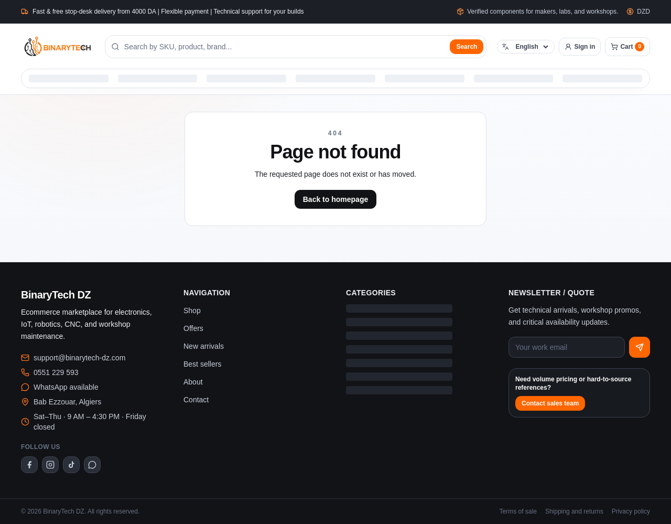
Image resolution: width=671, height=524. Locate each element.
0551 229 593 (56, 372)
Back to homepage (335, 199)
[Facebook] (29, 464)
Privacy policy (631, 511)
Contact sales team (550, 403)
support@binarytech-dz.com (79, 358)
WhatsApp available (66, 387)
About (193, 382)
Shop (192, 310)
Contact (196, 399)
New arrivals (203, 346)
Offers (193, 328)
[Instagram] (50, 464)
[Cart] (627, 46)
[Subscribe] (639, 347)
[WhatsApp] (92, 464)
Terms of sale (518, 511)
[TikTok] (71, 464)
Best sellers (202, 364)
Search (466, 46)
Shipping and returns (574, 511)
